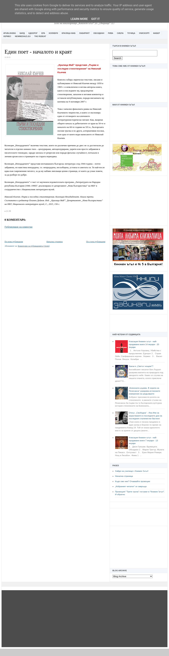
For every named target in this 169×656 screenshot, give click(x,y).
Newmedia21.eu (23, 36)
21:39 (8, 211)
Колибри (53, 33)
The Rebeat (40, 36)
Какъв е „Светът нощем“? (141, 366)
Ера (43, 33)
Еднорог (33, 33)
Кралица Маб (68, 33)
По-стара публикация (95, 241)
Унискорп (144, 33)
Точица (131, 33)
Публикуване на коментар (18, 227)
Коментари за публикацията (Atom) (34, 246)
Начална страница (124, 476)
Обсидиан (98, 33)
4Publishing (9, 33)
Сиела (120, 33)
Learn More (79, 19)
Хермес (7, 36)
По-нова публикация (14, 241)
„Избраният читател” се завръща (130, 486)
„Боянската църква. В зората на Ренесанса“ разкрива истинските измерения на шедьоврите (144, 391)
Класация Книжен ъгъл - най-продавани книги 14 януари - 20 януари (144, 344)
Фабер (156, 33)
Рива (110, 33)
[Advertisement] (138, 200)
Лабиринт (84, 33)
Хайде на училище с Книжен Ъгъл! (131, 471)
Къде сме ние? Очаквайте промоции (132, 481)
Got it (95, 19)
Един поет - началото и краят (38, 52)
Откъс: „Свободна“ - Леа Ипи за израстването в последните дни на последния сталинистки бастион (145, 416)
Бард (22, 33)
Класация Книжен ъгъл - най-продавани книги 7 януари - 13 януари (143, 440)
